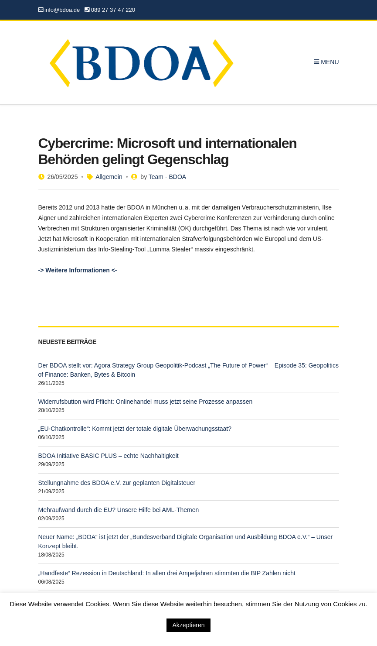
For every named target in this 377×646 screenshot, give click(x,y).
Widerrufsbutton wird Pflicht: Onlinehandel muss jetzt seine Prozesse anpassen (145, 401)
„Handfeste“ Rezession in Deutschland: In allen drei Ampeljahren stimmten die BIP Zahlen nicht (166, 573)
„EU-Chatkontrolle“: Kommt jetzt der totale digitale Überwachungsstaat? (135, 428)
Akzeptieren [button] (189, 625)
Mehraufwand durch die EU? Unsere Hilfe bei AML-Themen (118, 509)
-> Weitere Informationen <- (77, 270)
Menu (326, 61)
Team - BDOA (167, 176)
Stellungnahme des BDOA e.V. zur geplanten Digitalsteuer (117, 482)
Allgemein (108, 176)
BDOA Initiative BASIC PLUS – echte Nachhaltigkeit (108, 455)
